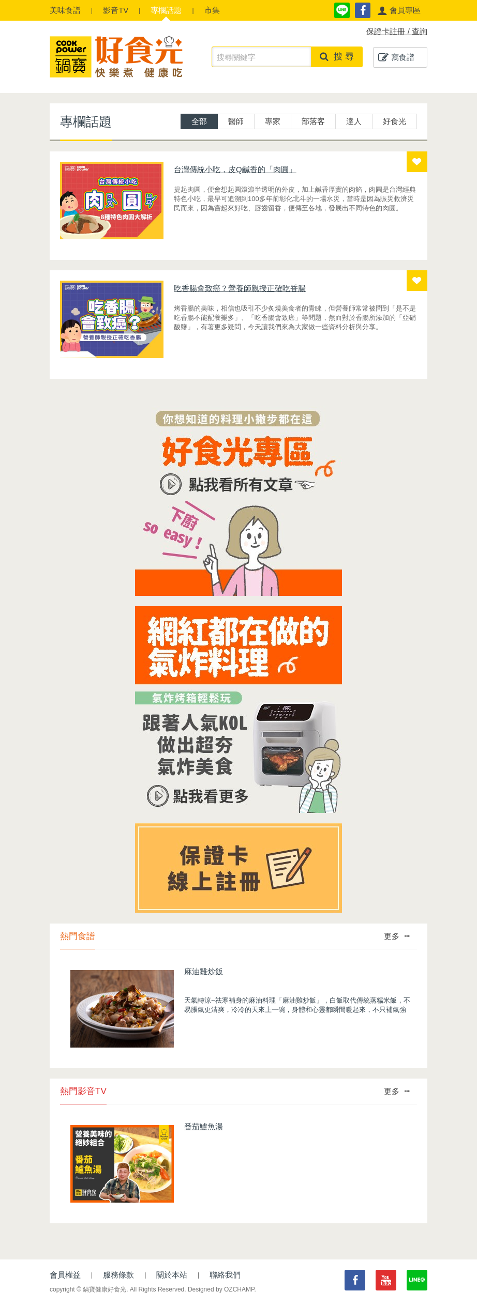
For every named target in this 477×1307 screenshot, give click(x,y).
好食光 (394, 121)
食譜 (65, 10)
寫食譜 (396, 57)
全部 (199, 121)
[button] (398, 10)
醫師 (236, 121)
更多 (396, 936)
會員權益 (65, 1274)
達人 (354, 121)
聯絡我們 (225, 1274)
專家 (272, 121)
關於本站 (171, 1274)
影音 (115, 10)
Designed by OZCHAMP (221, 1289)
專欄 (166, 10)
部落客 (313, 121)
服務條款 (118, 1274)
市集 (212, 10)
